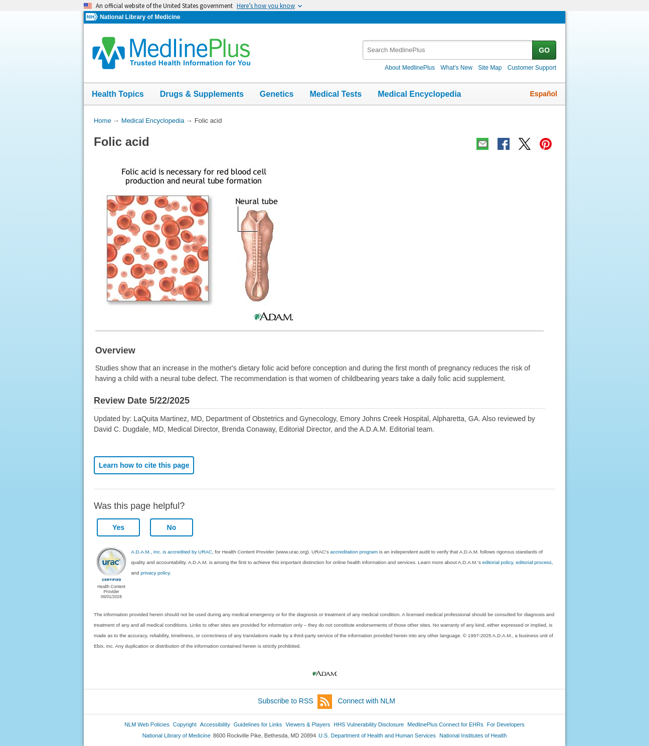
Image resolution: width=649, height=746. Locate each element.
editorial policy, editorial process (517, 562)
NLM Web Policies (147, 724)
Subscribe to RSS (295, 701)
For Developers (506, 724)
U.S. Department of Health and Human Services (377, 735)
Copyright (185, 724)
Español (543, 94)
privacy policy (155, 573)
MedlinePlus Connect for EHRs (445, 724)
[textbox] (448, 50)
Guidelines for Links (258, 724)
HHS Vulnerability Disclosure (369, 724)
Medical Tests (335, 94)
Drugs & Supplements (202, 94)
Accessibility (215, 724)
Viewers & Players (307, 724)
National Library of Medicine (140, 17)
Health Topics (118, 94)
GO (544, 50)
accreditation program (354, 551)
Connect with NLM (366, 701)
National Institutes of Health (473, 735)
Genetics (277, 94)
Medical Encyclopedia (419, 94)
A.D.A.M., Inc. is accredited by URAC (171, 551)
